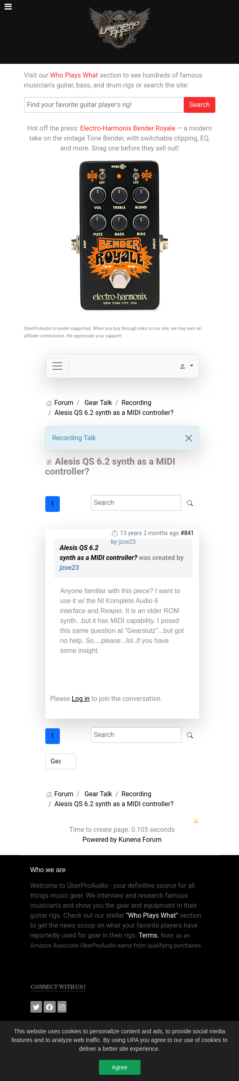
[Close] (189, 438)
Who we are (48, 862)
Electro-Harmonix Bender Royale (127, 128)
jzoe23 (127, 541)
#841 (187, 533)
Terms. (148, 928)
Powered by (99, 832)
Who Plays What (74, 75)
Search (199, 105)
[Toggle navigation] (57, 366)
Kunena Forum (140, 832)
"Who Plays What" (152, 908)
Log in (80, 699)
